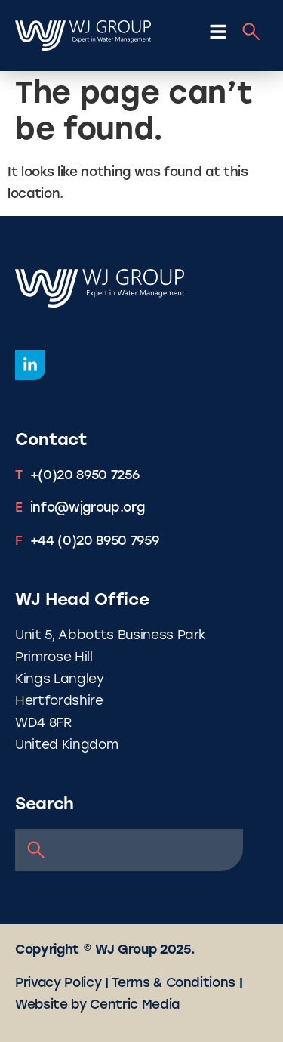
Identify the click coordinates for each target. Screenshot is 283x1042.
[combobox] (129, 850)
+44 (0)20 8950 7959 (94, 541)
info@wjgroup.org (87, 508)
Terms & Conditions (173, 983)
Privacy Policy (58, 983)
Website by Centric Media (97, 1005)
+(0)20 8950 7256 (85, 475)
